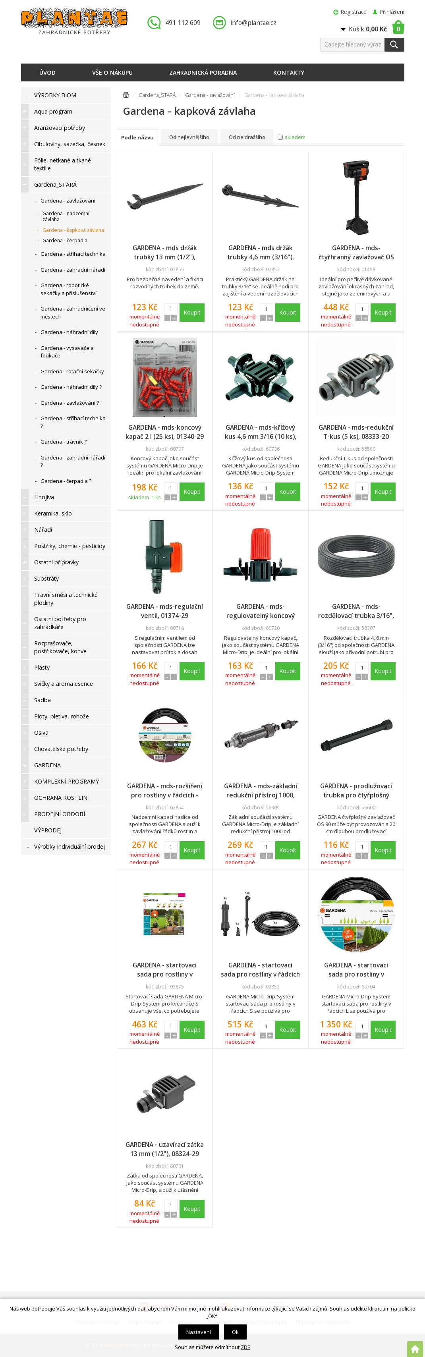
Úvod (47, 72)
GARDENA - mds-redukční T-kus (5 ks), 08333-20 (356, 432)
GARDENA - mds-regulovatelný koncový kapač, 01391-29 (260, 611)
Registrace (354, 11)
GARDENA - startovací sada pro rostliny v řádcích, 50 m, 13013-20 (356, 970)
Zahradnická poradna (203, 72)
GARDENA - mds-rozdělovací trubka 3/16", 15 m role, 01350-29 (356, 611)
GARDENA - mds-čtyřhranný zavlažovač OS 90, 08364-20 (356, 252)
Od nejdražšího (247, 137)
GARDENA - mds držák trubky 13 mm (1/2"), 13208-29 (165, 252)
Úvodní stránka (126, 96)
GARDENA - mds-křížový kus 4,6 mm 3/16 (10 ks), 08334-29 (260, 432)
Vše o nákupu (112, 72)
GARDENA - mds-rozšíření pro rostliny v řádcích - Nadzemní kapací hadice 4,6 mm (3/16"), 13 (164, 791)
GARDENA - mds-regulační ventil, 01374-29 (164, 611)
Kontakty (288, 72)
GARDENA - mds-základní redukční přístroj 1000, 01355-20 (260, 791)
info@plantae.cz (253, 22)
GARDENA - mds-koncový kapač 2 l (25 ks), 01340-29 (165, 432)
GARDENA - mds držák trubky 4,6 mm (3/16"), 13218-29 (260, 252)
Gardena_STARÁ (157, 95)
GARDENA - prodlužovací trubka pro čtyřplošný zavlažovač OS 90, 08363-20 (356, 791)
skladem (295, 137)
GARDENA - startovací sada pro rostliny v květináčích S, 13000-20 (164, 970)
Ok (235, 1332)
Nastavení (198, 1332)
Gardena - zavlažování (210, 95)
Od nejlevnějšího (189, 137)
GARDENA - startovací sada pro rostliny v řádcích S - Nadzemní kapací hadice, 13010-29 (260, 970)
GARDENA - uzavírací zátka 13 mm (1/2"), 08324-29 (165, 1149)
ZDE (245, 1347)
